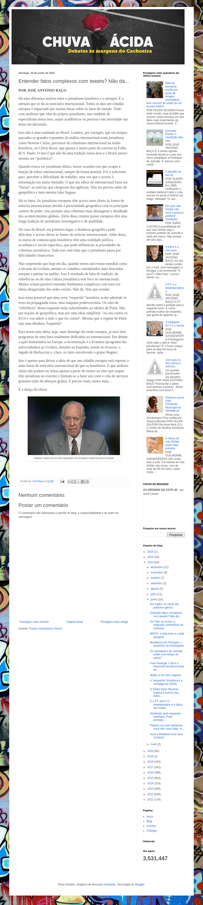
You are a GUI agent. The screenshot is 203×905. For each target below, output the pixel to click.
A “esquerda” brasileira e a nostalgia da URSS (166, 682)
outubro (156, 577)
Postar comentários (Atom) (45, 628)
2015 (150, 778)
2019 (150, 756)
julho (154, 594)
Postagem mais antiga (114, 621)
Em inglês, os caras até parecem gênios (164, 605)
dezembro (157, 567)
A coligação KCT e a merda (174, 324)
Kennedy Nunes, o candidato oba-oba (174, 135)
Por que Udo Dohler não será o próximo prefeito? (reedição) (174, 212)
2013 (150, 788)
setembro (157, 583)
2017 (150, 767)
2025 (150, 551)
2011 (150, 799)
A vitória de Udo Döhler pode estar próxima (172, 443)
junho (154, 599)
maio (154, 744)
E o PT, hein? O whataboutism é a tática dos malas (166, 705)
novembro (157, 572)
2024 (150, 557)
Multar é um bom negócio (165, 675)
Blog (149, 821)
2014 (150, 783)
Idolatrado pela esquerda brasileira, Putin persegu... (165, 717)
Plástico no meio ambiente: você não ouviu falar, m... (167, 727)
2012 (150, 794)
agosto (155, 588)
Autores (151, 825)
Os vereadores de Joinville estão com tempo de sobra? (166, 654)
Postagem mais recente (34, 621)
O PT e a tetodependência (174, 288)
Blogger (140, 884)
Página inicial (74, 621)
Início (149, 816)
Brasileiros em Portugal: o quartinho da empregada (167, 644)
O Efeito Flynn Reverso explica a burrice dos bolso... (164, 693)
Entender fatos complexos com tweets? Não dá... (166, 614)
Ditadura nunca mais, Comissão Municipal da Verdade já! (174, 404)
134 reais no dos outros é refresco (173, 363)
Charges (151, 830)
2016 (150, 772)
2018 (150, 761)
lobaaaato (110, 884)
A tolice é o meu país (172, 248)
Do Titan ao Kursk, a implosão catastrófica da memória (166, 625)
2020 (150, 751)
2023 (150, 562)
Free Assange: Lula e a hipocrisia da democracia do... (167, 666)
